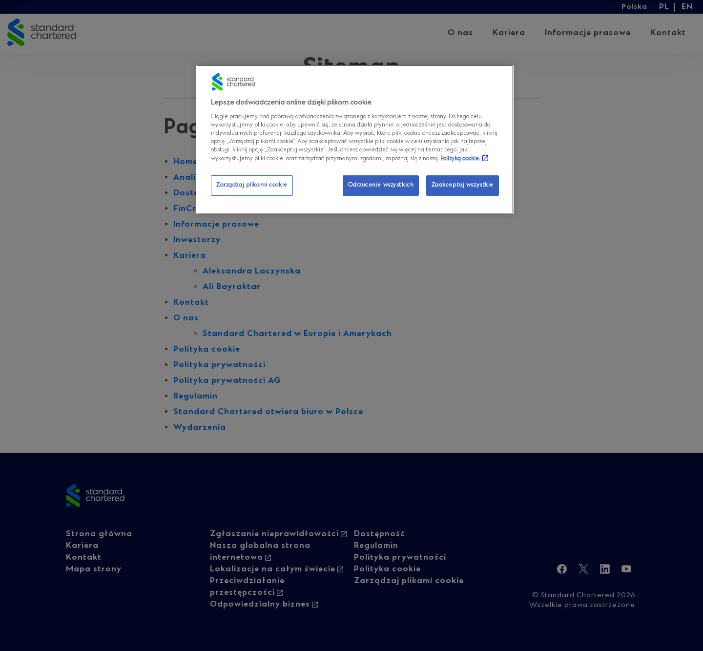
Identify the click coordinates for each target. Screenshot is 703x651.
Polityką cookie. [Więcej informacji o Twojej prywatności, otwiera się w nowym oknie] (460, 158)
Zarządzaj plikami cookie (252, 185)
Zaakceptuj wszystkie (463, 185)
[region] (355, 139)
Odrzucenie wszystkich (381, 185)
